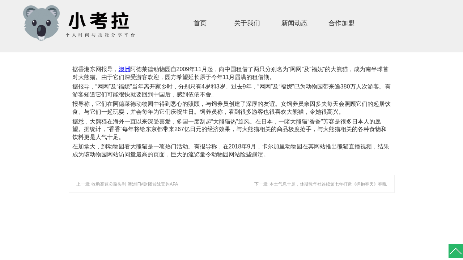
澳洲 (124, 69)
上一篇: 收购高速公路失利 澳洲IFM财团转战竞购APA (127, 184)
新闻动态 (294, 23)
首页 (200, 23)
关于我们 (247, 23)
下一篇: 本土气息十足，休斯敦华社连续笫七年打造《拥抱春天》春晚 (320, 184)
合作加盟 (341, 23)
